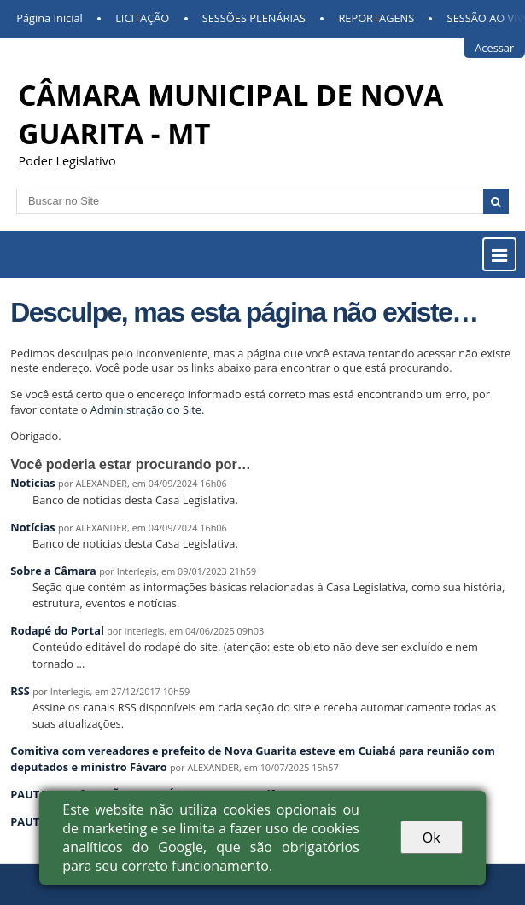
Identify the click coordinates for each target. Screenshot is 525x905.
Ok (431, 837)
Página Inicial (49, 18)
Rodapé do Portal (57, 630)
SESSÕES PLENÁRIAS (254, 18)
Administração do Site (145, 409)
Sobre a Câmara (53, 570)
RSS (20, 691)
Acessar (494, 47)
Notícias (32, 482)
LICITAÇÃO (142, 18)
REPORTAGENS (376, 18)
